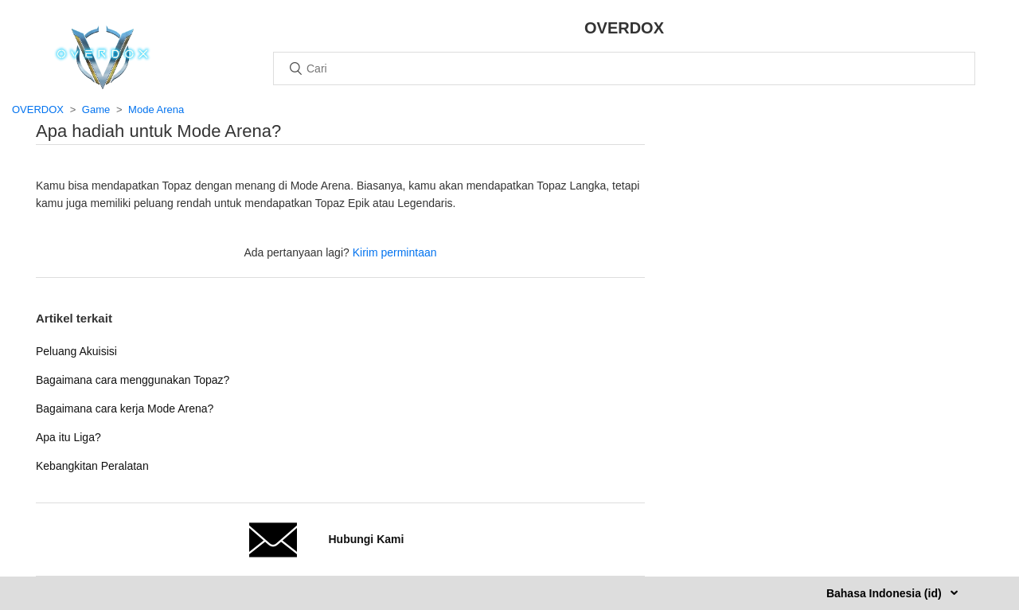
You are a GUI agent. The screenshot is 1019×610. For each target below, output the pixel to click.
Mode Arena (156, 109)
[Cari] (624, 68)
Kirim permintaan (395, 252)
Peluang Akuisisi (76, 351)
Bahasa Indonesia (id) (885, 593)
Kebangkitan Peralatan (92, 465)
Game (96, 109)
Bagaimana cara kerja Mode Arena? (124, 408)
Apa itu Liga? (68, 437)
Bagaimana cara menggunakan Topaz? (132, 379)
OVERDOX (38, 109)
